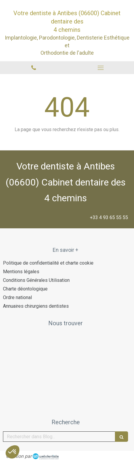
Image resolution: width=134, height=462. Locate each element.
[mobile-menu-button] (100, 68)
